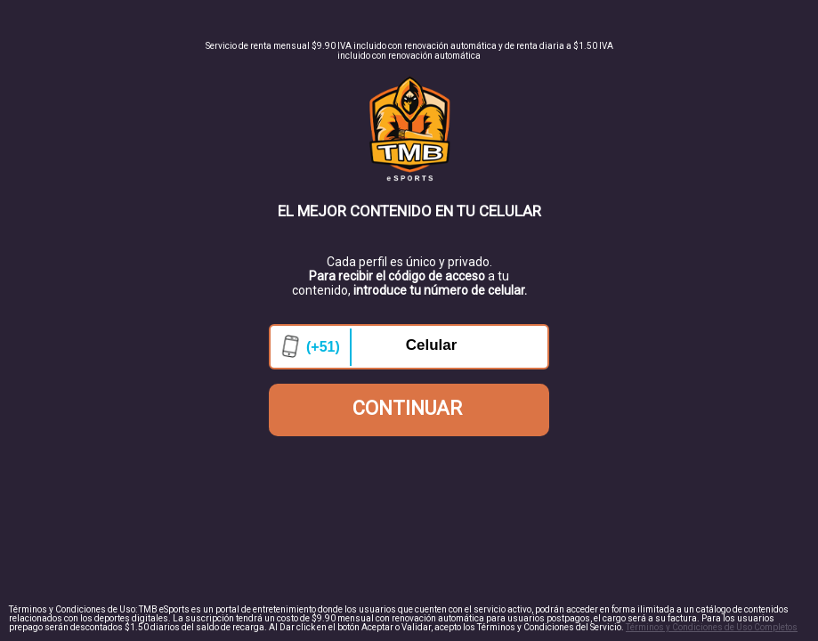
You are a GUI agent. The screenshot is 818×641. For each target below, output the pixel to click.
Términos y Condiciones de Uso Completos (712, 627)
